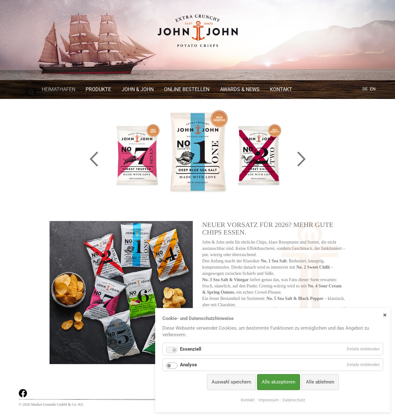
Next (301, 159)
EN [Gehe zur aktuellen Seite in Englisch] (373, 88)
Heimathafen (58, 89)
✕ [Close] (385, 314)
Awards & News (240, 89)
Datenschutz (293, 400)
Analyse (188, 365)
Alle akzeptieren (278, 382)
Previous (93, 159)
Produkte (98, 89)
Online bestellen (186, 89)
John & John (138, 89)
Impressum (268, 400)
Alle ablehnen (320, 382)
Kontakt (281, 89)
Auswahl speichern (231, 382)
